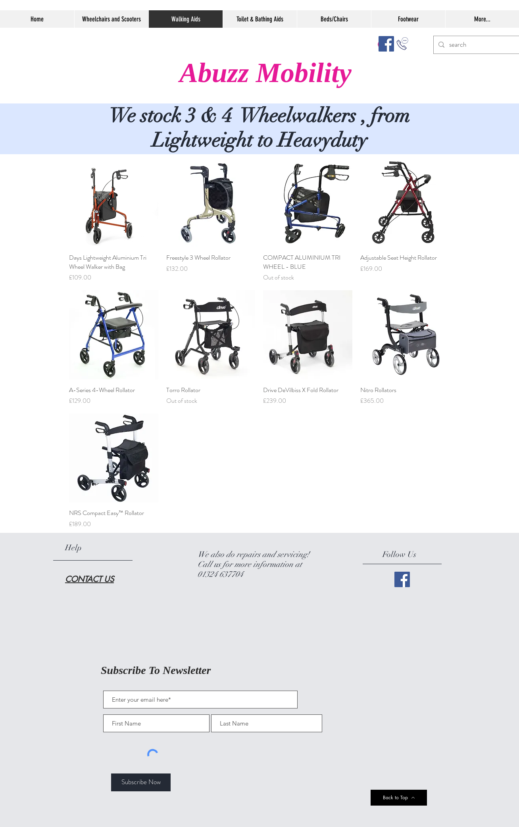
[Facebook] (386, 44)
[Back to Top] (399, 798)
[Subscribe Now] (141, 782)
